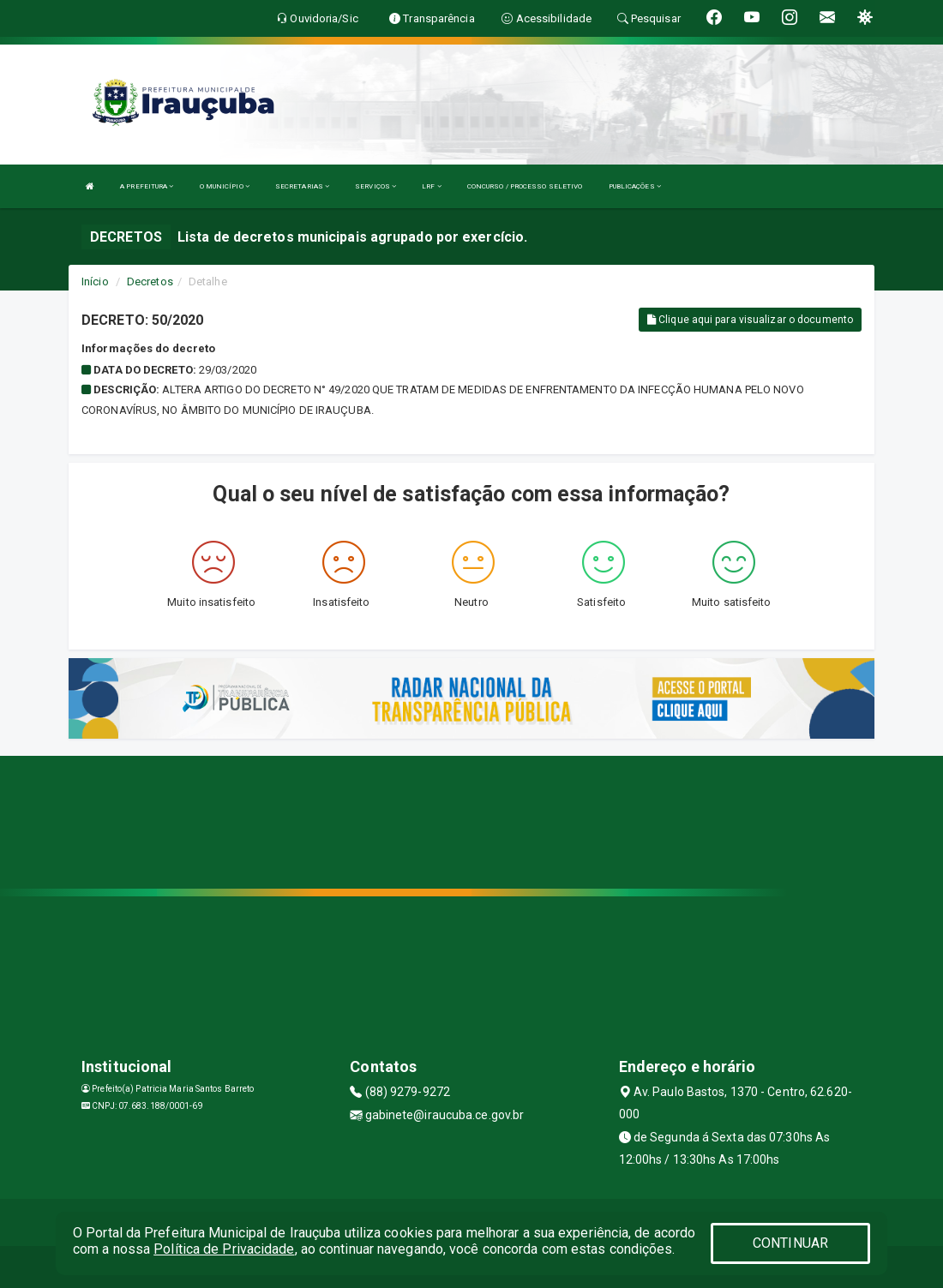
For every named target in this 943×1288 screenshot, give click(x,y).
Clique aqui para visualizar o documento (750, 320)
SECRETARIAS (302, 186)
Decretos (150, 281)
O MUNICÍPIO (224, 186)
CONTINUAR (790, 1243)
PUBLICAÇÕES (635, 186)
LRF (431, 186)
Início (95, 281)
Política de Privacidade (223, 1249)
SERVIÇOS (375, 186)
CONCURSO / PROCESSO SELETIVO (525, 186)
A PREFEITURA (146, 186)
